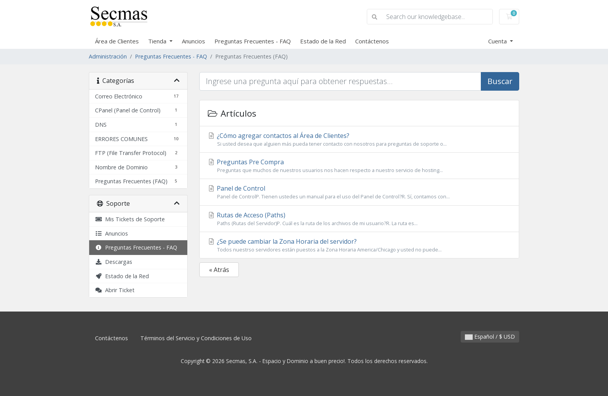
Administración (108, 56)
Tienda (158, 41)
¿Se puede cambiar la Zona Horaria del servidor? (359, 245)
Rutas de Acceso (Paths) (359, 219)
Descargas (113, 261)
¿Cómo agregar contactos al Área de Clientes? (359, 139)
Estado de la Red (323, 41)
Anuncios (193, 41)
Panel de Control (359, 192)
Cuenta (498, 41)
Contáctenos (372, 41)
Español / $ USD (490, 336)
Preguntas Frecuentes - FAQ (252, 41)
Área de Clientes (117, 41)
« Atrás (219, 269)
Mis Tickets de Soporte (130, 219)
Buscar (500, 81)
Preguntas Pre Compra (359, 166)
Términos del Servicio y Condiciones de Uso (196, 338)
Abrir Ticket (115, 290)
